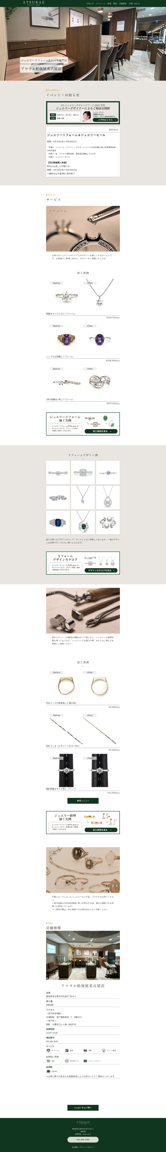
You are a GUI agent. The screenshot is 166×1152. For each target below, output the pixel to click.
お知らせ (90, 3)
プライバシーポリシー (86, 1147)
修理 (109, 3)
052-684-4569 (52, 1041)
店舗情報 (122, 3)
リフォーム (100, 3)
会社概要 (75, 1147)
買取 (115, 3)
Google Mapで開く (83, 1108)
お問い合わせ (134, 3)
